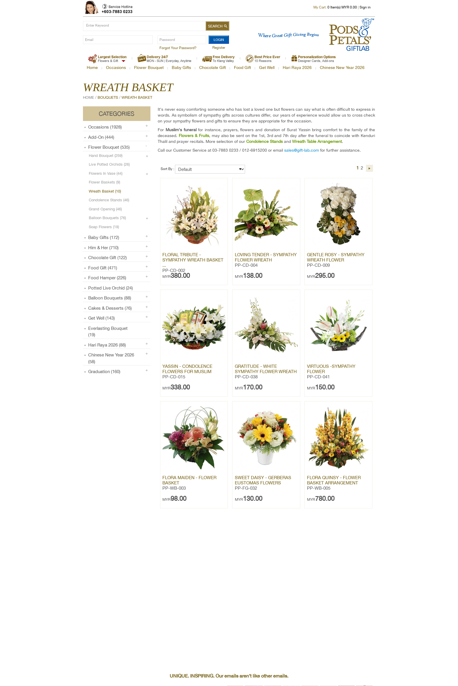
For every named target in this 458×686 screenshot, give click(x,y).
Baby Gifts (181, 67)
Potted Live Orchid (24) (110, 287)
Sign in (365, 7)
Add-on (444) (101, 137)
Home (92, 67)
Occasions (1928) (105, 126)
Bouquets (108, 97)
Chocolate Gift (212, 67)
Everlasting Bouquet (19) (108, 331)
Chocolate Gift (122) (107, 257)
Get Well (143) (101, 318)
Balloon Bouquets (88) (109, 297)
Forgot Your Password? (178, 48)
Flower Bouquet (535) (109, 147)
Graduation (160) (104, 371)
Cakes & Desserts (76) (110, 308)
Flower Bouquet (149, 67)
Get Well (267, 67)
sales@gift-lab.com (301, 150)
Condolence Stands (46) (109, 200)
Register (218, 48)
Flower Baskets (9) (104, 182)
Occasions (116, 67)
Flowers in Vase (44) (105, 173)
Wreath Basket (137, 97)
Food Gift (242, 67)
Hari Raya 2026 (297, 67)
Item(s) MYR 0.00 (342, 7)
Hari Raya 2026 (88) (107, 344)
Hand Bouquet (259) (105, 155)
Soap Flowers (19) (104, 227)
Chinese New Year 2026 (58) (111, 358)
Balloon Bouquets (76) (107, 218)
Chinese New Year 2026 (342, 67)
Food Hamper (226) (107, 277)
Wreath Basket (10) (105, 191)
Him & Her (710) (103, 247)
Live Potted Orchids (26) (109, 164)
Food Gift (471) (102, 267)
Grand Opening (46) (105, 209)
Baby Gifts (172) (103, 237)
